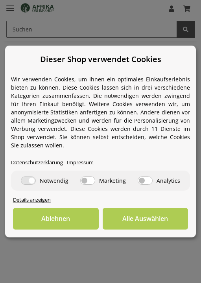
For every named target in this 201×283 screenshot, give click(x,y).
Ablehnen (55, 218)
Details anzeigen (32, 200)
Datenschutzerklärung (37, 162)
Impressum (80, 162)
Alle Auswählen (145, 218)
